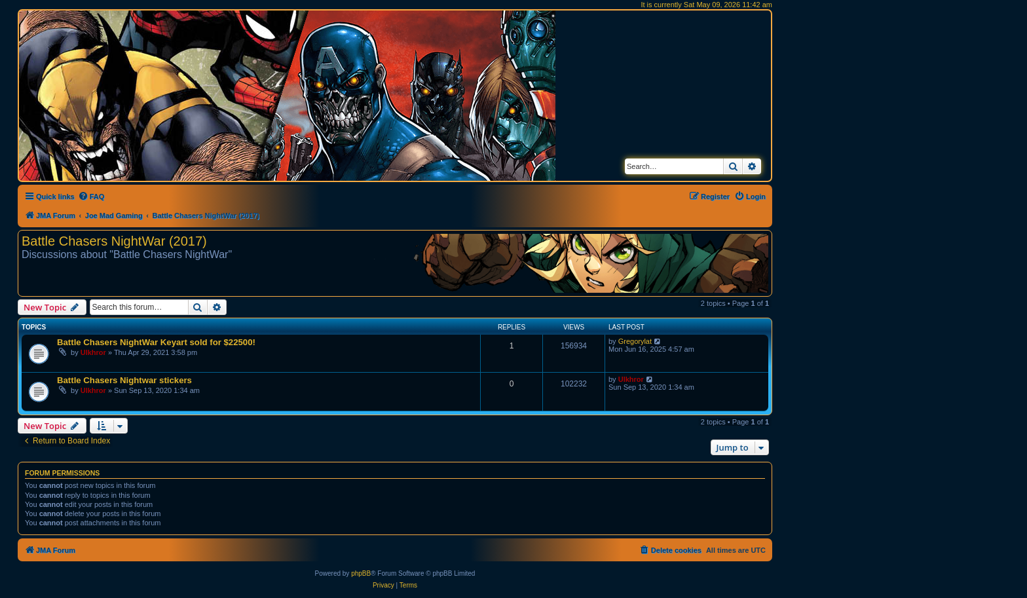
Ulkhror (93, 352)
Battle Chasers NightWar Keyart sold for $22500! (156, 342)
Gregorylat (635, 341)
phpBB (361, 573)
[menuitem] (91, 196)
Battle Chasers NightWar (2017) (114, 241)
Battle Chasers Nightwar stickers (124, 380)
